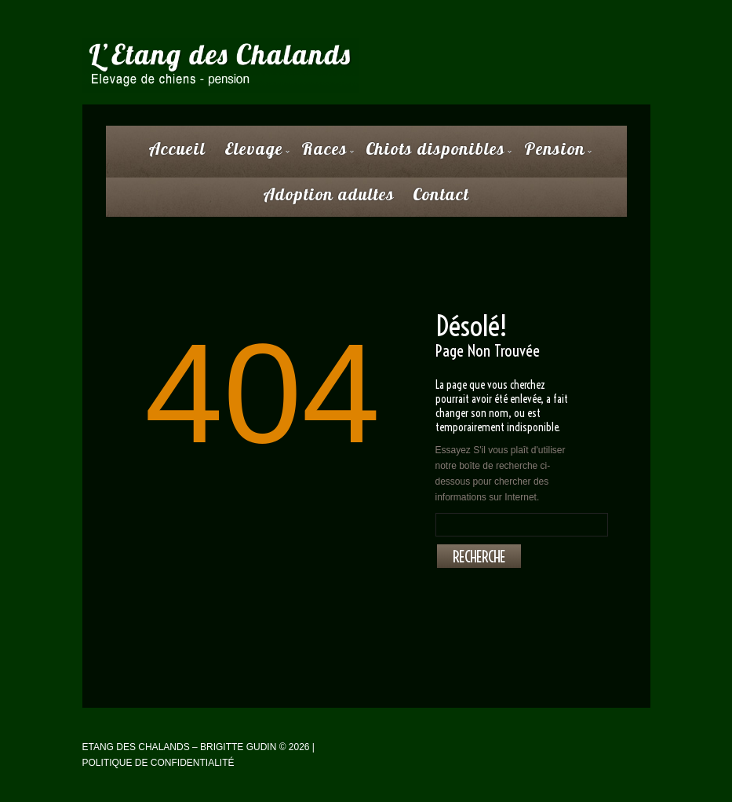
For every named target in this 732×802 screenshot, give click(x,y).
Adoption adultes (329, 194)
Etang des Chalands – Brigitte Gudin (179, 747)
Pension (554, 153)
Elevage (254, 153)
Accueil (177, 148)
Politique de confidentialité (158, 762)
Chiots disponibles (435, 153)
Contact (441, 194)
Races (324, 153)
